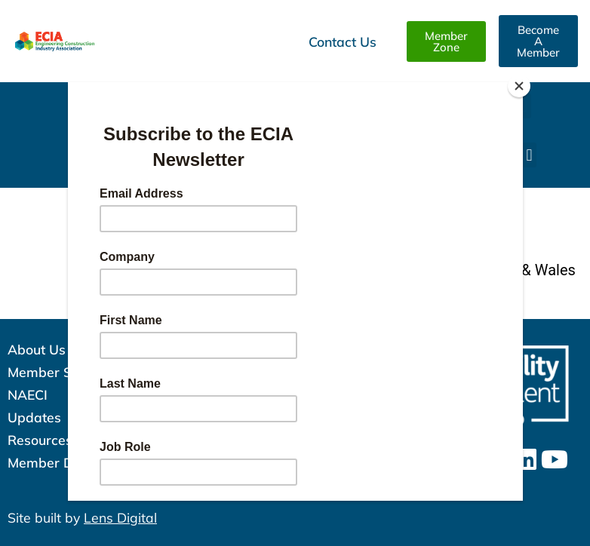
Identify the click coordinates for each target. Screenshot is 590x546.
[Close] (519, 86)
